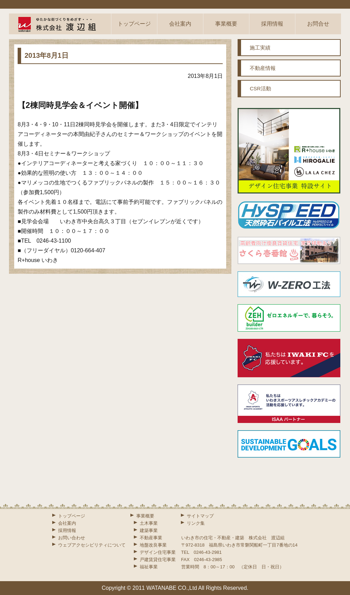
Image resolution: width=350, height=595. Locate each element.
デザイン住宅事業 (158, 552)
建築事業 (149, 530)
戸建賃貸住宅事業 (158, 559)
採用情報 (272, 24)
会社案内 (180, 24)
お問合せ (318, 24)
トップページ (134, 24)
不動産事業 (151, 537)
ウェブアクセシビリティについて (92, 545)
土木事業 (149, 523)
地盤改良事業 (153, 545)
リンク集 (196, 523)
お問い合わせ (71, 537)
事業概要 (226, 24)
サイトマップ (200, 516)
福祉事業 (149, 566)
